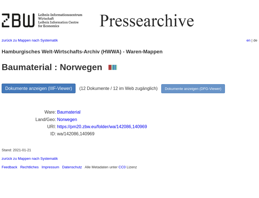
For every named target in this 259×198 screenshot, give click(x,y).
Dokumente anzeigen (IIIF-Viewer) (38, 88)
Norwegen (67, 119)
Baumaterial (68, 112)
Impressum (50, 167)
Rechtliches (29, 167)
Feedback (9, 167)
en (248, 40)
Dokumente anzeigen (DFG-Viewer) (193, 89)
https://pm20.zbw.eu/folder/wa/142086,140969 (102, 126)
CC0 (122, 167)
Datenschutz (72, 167)
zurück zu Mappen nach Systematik (30, 40)
